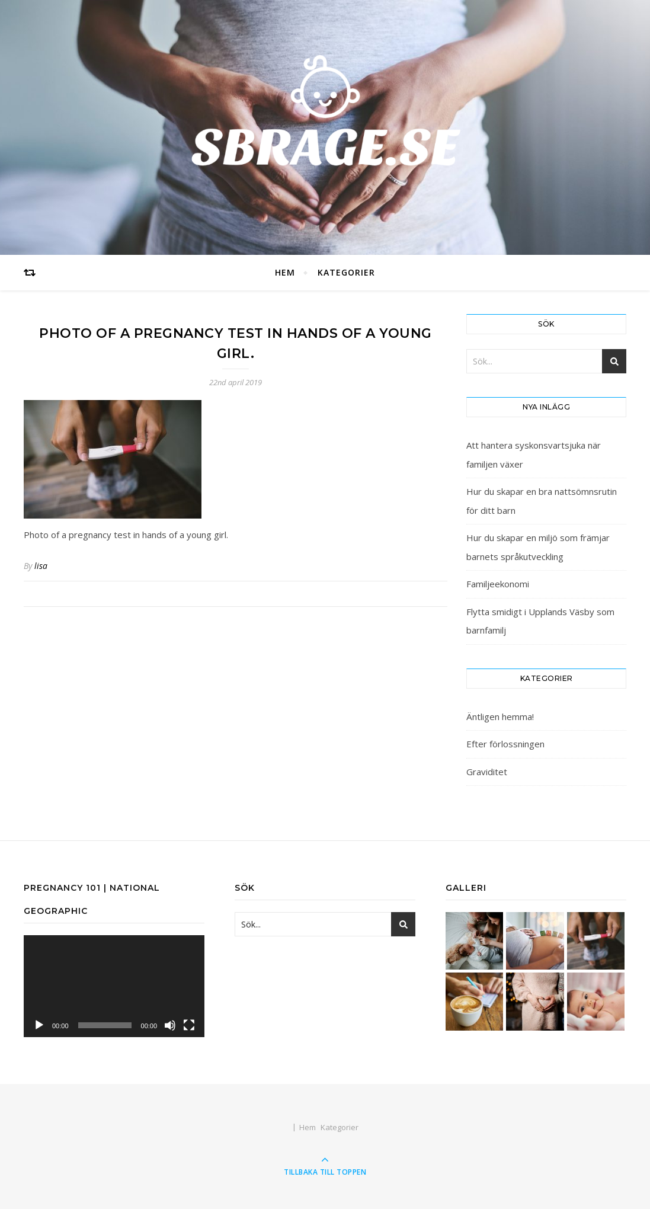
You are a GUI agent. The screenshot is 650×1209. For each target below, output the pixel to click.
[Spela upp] (39, 1025)
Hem (285, 272)
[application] (114, 986)
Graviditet (486, 772)
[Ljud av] (170, 1025)
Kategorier (346, 272)
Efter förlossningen (505, 744)
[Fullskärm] (189, 1025)
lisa (40, 565)
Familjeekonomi (497, 584)
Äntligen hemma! (500, 716)
